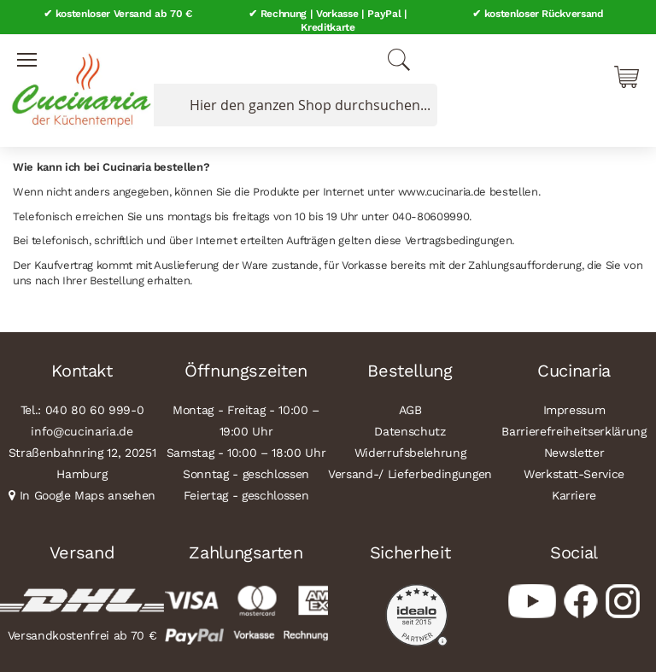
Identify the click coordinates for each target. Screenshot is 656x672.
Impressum (574, 410)
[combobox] (292, 105)
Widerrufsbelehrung (410, 452)
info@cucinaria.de (81, 431)
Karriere (574, 495)
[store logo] (77, 85)
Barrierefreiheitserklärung (573, 431)
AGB (410, 410)
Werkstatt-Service (574, 474)
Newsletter (574, 452)
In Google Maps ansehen (88, 495)
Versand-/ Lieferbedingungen (410, 474)
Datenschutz (409, 431)
